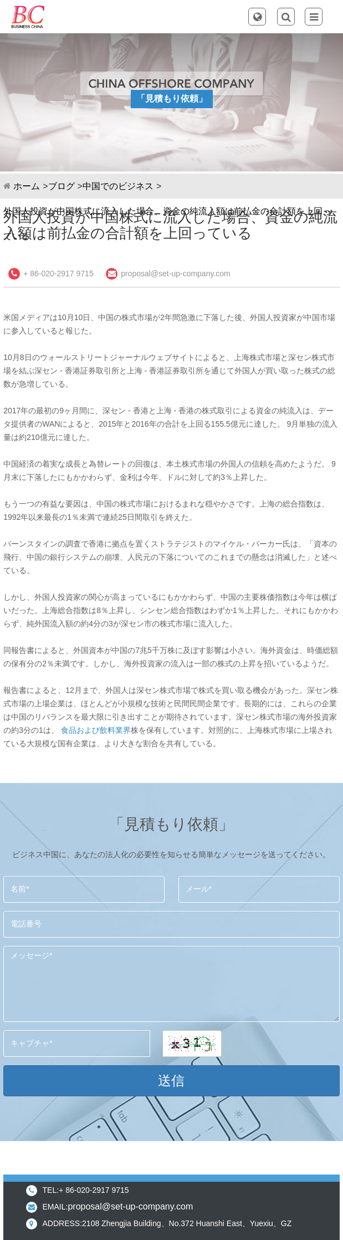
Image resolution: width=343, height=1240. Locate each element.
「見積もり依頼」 (171, 98)
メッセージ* (171, 984)
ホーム (26, 186)
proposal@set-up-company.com (176, 273)
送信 (171, 1080)
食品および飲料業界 (96, 730)
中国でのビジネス (118, 186)
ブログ (61, 186)
